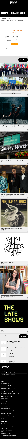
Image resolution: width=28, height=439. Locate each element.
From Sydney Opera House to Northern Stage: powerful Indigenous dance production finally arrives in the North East (13, 127)
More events (23, 336)
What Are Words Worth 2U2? (7, 262)
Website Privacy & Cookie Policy (7, 410)
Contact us (3, 423)
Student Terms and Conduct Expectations (9, 391)
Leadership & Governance (6, 401)
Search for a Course (5, 383)
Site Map (2, 418)
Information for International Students (8, 388)
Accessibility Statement (5, 408)
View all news (23, 59)
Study (2, 381)
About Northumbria (6, 396)
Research (3, 400)
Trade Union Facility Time (6, 415)
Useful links (4, 421)
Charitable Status (4, 405)
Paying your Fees (4, 425)
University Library (4, 390)
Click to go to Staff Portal (6, 433)
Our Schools (3, 386)
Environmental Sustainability (6, 430)
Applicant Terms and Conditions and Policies (10, 393)
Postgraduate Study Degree (6, 385)
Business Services (4, 398)
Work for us (3, 403)
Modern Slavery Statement (6, 413)
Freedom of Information (5, 406)
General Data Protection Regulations (8, 435)
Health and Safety (4, 428)
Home (3, 8)
